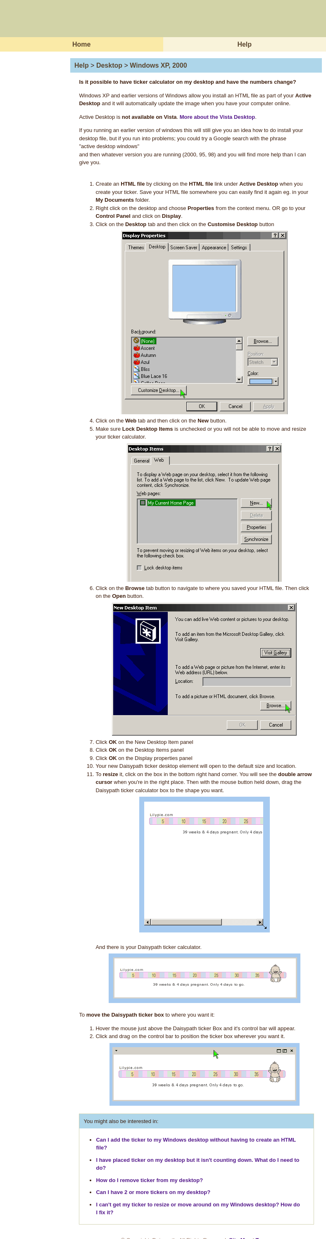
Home (81, 44)
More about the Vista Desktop (217, 117)
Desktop (109, 65)
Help (244, 44)
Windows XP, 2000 (158, 65)
